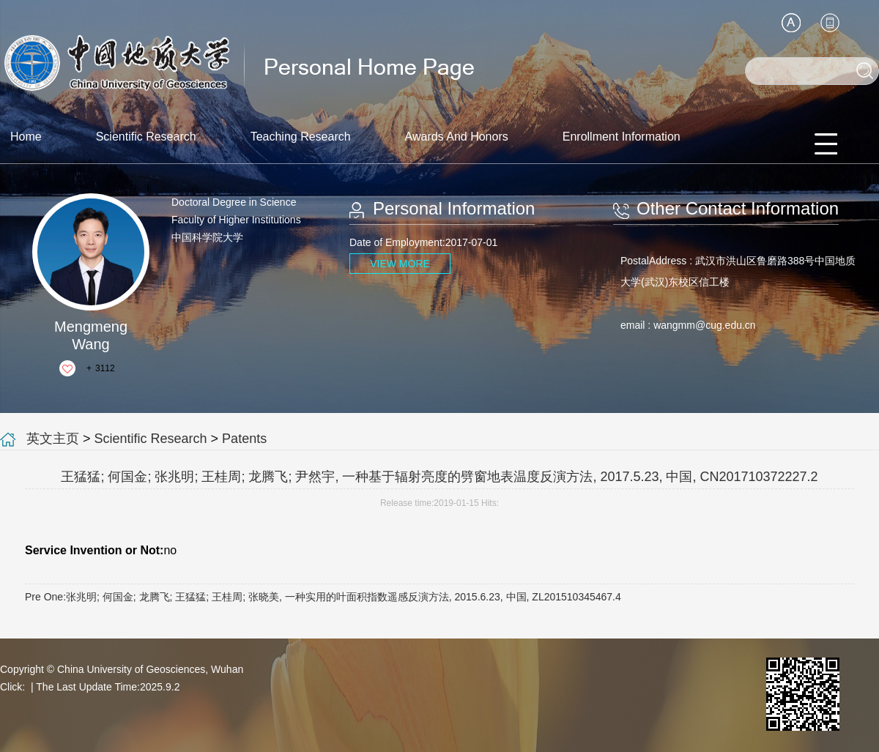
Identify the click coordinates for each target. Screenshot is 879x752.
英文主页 (52, 438)
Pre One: (323, 597)
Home (26, 136)
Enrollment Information (621, 136)
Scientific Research (146, 136)
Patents (244, 438)
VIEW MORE (400, 263)
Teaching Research (301, 136)
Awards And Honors (456, 136)
